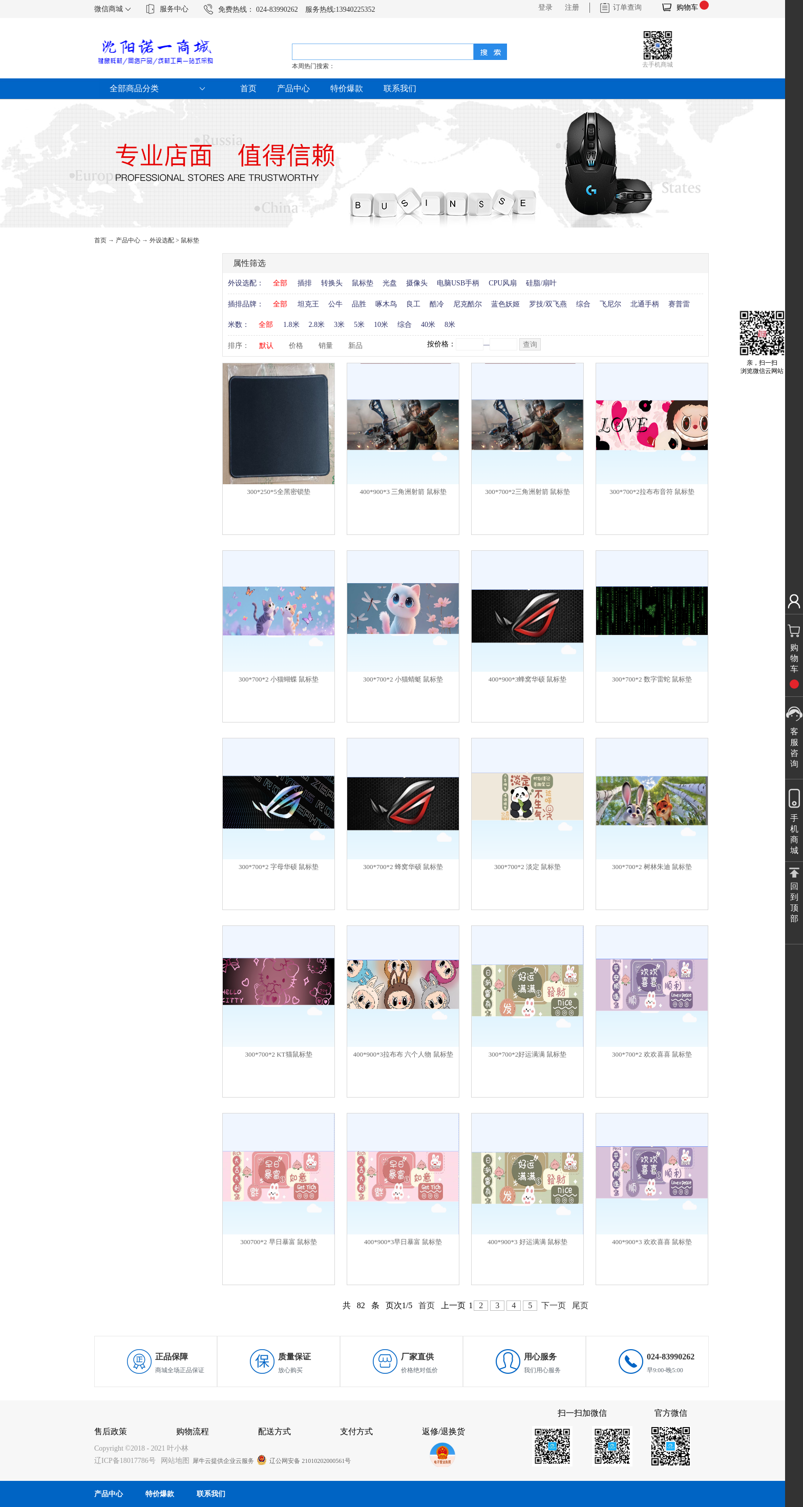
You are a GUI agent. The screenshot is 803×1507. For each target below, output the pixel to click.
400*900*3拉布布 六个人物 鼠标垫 (403, 1054)
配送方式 (274, 1431)
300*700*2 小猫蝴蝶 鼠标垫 (279, 679)
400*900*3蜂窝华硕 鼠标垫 (528, 679)
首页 (248, 88)
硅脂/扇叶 (541, 283)
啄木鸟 (386, 304)
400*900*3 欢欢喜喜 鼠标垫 (652, 1242)
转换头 (332, 283)
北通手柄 (644, 304)
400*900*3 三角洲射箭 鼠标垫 (403, 492)
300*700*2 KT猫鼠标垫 (278, 1054)
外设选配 (162, 240)
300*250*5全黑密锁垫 (278, 492)
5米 (359, 324)
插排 (305, 283)
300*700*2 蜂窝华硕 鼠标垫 (403, 867)
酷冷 (437, 304)
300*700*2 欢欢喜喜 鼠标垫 (652, 1054)
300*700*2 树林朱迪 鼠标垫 (652, 867)
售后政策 (110, 1431)
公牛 (335, 304)
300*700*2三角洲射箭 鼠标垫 (527, 492)
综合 (583, 304)
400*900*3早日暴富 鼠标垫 (403, 1242)
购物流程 (192, 1431)
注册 (572, 7)
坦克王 (308, 304)
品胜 (359, 304)
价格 (296, 345)
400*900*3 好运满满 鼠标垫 (527, 1242)
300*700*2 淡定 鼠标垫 (527, 867)
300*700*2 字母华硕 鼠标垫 (279, 867)
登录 (545, 7)
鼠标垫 (190, 240)
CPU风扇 (503, 283)
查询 (530, 344)
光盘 (390, 283)
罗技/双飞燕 (548, 304)
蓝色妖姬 (505, 304)
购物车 (687, 7)
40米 (428, 324)
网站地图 (173, 1460)
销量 (326, 345)
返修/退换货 (443, 1431)
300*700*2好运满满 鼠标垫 (528, 1054)
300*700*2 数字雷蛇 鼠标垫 (652, 679)
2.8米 (317, 324)
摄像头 (417, 283)
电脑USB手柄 (458, 283)
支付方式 (356, 1431)
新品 (355, 345)
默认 (266, 345)
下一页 (553, 1305)
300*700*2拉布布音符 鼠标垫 (651, 492)
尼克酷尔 (467, 304)
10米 (381, 324)
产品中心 (128, 240)
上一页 (453, 1305)
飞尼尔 (610, 304)
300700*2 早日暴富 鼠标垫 (278, 1242)
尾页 (580, 1305)
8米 (450, 324)
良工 (413, 304)
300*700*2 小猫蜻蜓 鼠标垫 (403, 679)
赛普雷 (679, 304)
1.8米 (291, 324)
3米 (339, 324)
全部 (280, 283)
